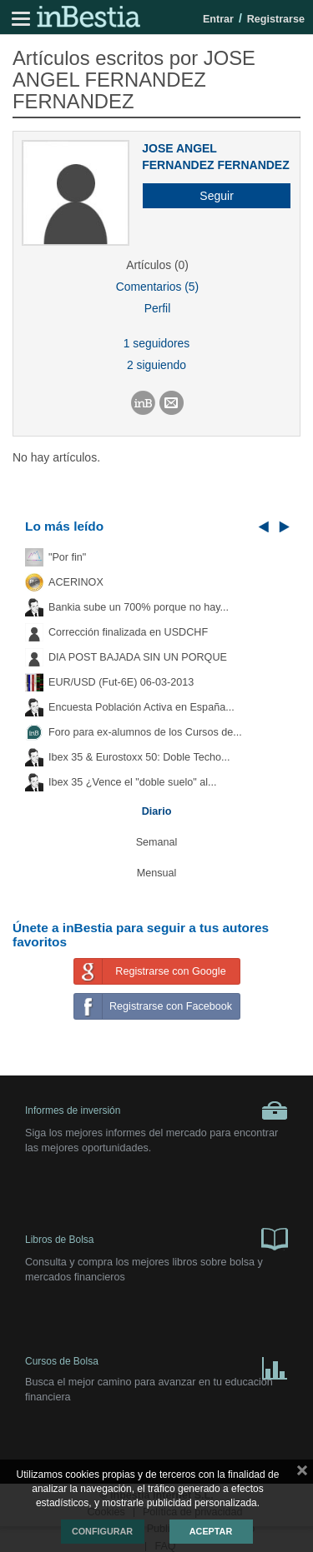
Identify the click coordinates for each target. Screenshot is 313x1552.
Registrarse (276, 19)
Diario (157, 811)
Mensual (157, 873)
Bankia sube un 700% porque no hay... (138, 607)
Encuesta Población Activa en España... (141, 707)
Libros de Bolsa (156, 1237)
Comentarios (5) (157, 286)
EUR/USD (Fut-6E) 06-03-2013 (121, 682)
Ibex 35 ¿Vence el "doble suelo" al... (132, 782)
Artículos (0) (157, 265)
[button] (210, 195)
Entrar (218, 19)
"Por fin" (67, 557)
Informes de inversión (156, 1110)
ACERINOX (75, 582)
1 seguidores (156, 343)
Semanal (157, 842)
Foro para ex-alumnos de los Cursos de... (145, 732)
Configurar (102, 1531)
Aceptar (210, 1531)
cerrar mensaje (302, 1474)
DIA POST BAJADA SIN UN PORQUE (137, 657)
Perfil (157, 308)
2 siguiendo (156, 365)
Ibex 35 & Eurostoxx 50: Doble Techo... (139, 757)
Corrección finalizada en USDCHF (128, 632)
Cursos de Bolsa (156, 1365)
